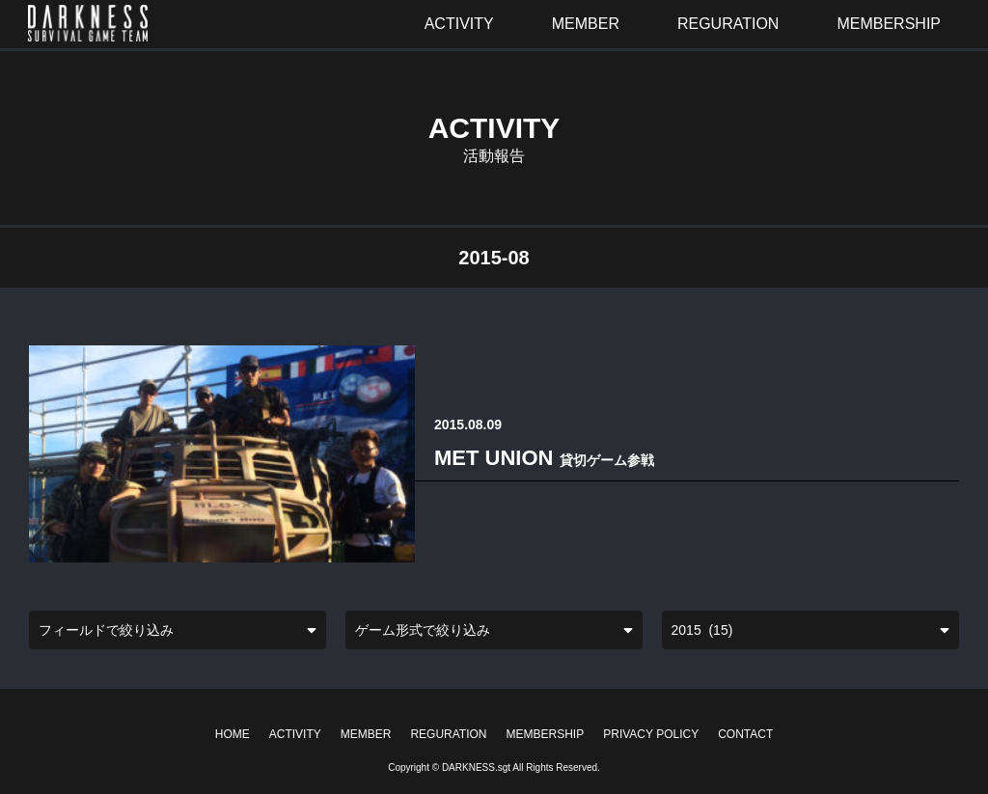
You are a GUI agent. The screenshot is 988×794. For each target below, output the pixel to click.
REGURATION (448, 734)
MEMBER (366, 734)
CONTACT (745, 734)
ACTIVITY (295, 734)
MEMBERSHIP (546, 734)
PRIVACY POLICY (651, 734)
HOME (232, 734)
